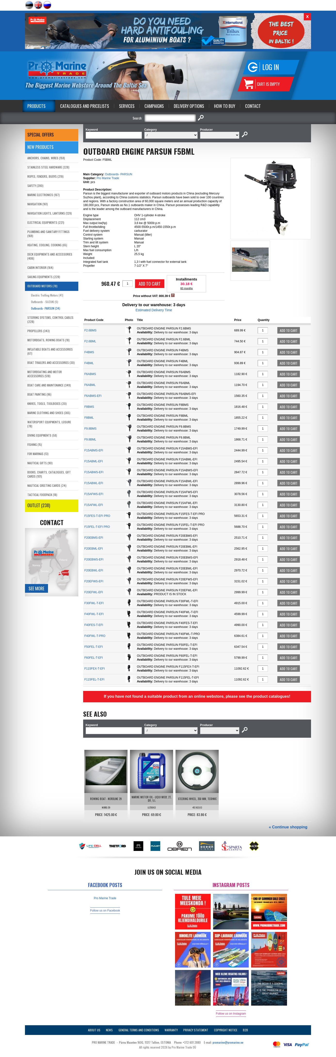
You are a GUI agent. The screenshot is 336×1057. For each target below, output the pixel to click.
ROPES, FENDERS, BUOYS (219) (45, 176)
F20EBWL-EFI (93, 570)
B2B (245, 1030)
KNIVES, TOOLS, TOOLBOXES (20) (47, 403)
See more (36, 588)
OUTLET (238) (38, 505)
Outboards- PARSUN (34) (45, 308)
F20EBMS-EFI (93, 537)
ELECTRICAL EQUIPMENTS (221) (45, 222)
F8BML (89, 417)
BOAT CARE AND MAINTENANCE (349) (49, 385)
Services (127, 106)
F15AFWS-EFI (93, 494)
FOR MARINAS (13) (37, 454)
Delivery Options (189, 106)
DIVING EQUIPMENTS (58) (42, 435)
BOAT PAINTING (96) (39, 394)
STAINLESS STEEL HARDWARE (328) (48, 167)
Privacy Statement (195, 1030)
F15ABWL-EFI (93, 483)
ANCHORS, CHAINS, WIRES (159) (46, 158)
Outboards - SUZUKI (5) (44, 302)
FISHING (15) (34, 444)
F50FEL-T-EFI (93, 647)
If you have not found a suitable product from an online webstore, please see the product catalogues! (197, 696)
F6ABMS (90, 374)
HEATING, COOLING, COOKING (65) (47, 245)
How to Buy (224, 106)
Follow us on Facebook (105, 910)
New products (40, 147)
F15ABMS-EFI (93, 450)
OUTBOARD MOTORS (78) (42, 286)
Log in (270, 67)
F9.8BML (90, 439)
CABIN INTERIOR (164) (40, 267)
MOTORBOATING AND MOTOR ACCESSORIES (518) (44, 374)
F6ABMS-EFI (93, 396)
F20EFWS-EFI (93, 581)
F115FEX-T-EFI (94, 668)
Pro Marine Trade (107, 178)
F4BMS (89, 352)
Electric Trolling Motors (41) (47, 295)
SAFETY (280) (35, 186)
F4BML (89, 363)
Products (36, 106)
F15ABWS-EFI (94, 472)
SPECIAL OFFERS (40, 134)
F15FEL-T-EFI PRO (97, 526)
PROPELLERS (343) (38, 331)
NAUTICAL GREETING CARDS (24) (46, 485)
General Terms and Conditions (139, 1030)
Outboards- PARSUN (118, 174)
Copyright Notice (225, 1030)
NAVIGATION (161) (37, 204)
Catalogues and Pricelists (84, 106)
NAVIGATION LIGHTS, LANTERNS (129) (49, 213)
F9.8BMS (90, 428)
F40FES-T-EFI (93, 625)
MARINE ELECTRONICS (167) (43, 195)
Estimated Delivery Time (154, 310)
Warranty (171, 1030)
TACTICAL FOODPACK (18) (42, 495)
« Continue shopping (288, 827)
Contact (253, 106)
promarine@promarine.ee (228, 1042)
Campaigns (154, 106)
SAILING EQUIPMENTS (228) (43, 277)
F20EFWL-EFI (93, 592)
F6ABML (90, 385)
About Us (94, 1030)
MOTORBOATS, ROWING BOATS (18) (48, 340)
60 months (186, 288)
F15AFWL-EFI (93, 505)
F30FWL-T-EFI (94, 603)
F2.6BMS (90, 330)
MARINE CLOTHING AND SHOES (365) (48, 413)
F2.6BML (90, 341)
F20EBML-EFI (93, 548)
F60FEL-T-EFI (93, 657)
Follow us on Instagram (231, 1013)
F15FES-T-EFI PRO (97, 516)
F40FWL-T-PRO (94, 636)
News (109, 1030)
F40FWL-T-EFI (94, 614)
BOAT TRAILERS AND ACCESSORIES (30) (51, 362)
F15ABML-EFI (93, 461)
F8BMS (89, 406)
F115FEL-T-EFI (94, 679)
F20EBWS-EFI (94, 559)
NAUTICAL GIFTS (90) (40, 463)
